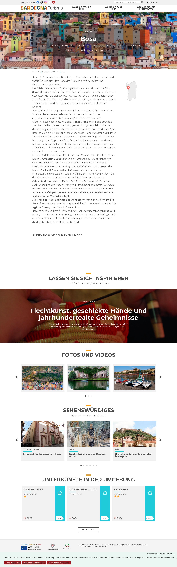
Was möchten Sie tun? (81, 8)
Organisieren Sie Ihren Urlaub (146, 8)
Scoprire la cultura (88, 302)
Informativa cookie (139, 545)
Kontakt (102, 547)
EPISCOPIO (121, 489)
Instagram (45, 2)
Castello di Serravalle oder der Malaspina (133, 455)
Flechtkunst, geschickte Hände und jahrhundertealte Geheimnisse (88, 314)
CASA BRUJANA (33, 489)
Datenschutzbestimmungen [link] (59, 563)
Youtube (53, 2)
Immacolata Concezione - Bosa (42, 454)
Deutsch (151, 2)
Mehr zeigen (88, 530)
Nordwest (88, 31)
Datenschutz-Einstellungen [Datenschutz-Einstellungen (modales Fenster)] (33, 563)
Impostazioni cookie (88, 547)
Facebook (37, 2)
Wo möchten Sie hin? (113, 8)
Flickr (49, 2)
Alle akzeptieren (12, 563)
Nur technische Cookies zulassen (162, 553)
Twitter (41, 2)
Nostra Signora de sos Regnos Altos (87, 455)
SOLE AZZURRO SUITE (82, 489)
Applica (142, 2)
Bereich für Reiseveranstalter (108, 545)
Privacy (126, 545)
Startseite (36, 72)
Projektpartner (85, 545)
